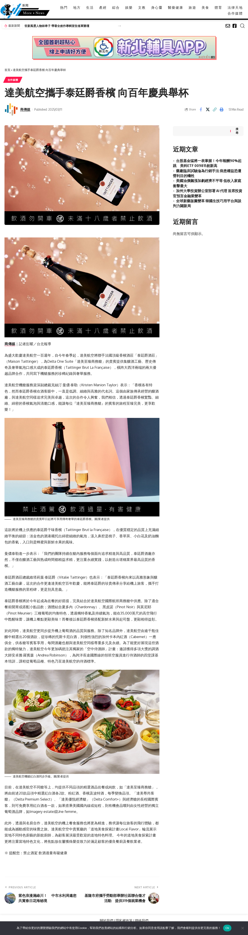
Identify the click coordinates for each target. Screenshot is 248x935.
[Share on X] (207, 109)
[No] (242, 928)
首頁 (7, 70)
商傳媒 (25, 110)
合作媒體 (13, 79)
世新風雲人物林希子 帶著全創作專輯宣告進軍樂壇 (56, 26)
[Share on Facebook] (201, 109)
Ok (227, 928)
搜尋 (237, 130)
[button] (119, 25)
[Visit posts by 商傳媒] (11, 109)
